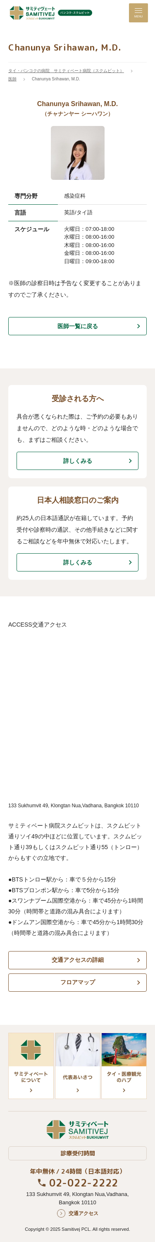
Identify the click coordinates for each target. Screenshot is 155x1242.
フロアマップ (77, 982)
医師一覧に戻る (77, 326)
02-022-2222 (83, 1183)
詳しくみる (77, 461)
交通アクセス (83, 1213)
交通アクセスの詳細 (78, 959)
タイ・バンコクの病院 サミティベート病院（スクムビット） (66, 70)
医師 (12, 79)
